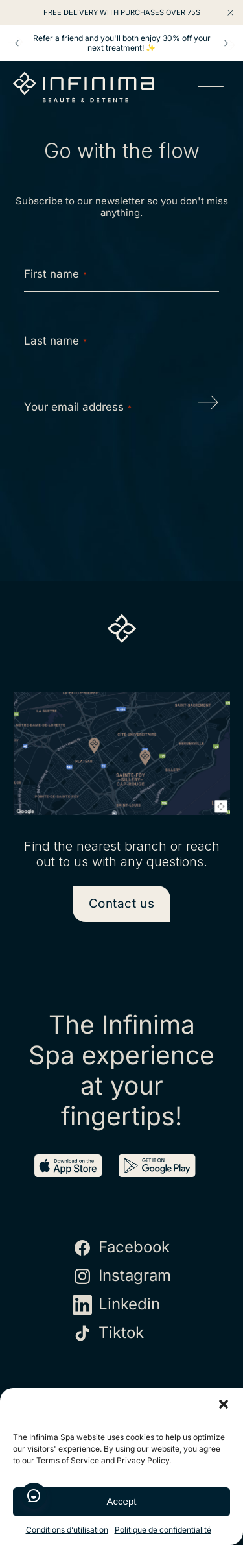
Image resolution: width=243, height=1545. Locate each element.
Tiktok (108, 1333)
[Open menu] (211, 89)
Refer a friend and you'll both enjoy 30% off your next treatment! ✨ (122, 43)
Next (226, 43)
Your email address (78, 406)
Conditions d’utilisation (67, 1530)
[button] (223, 1404)
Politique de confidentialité (163, 1530)
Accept (122, 1501)
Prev (16, 43)
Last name (55, 340)
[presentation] (122, 475)
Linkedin (116, 1305)
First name (55, 273)
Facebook (121, 1248)
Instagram (122, 1276)
